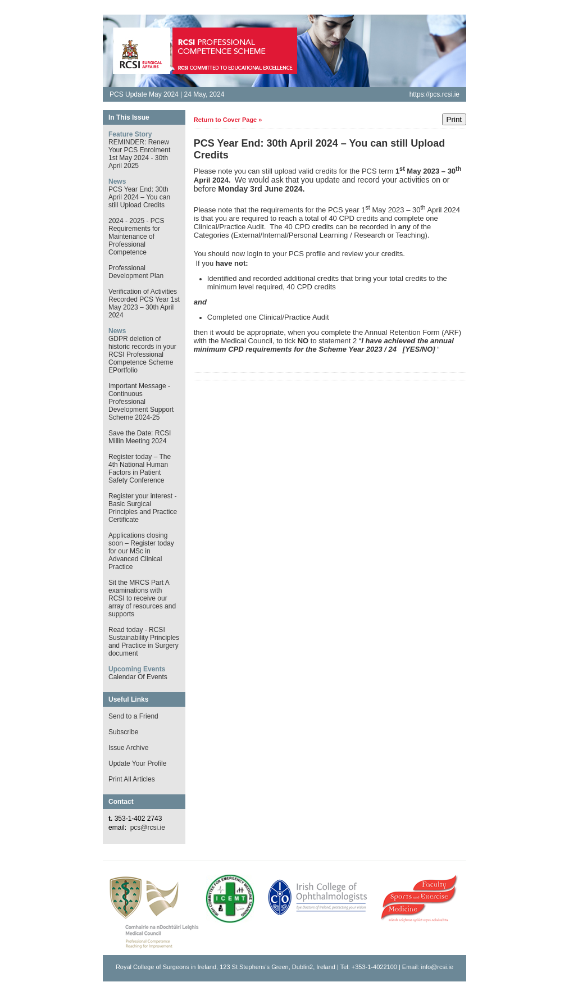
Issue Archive (128, 748)
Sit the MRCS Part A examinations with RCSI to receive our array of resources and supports (142, 598)
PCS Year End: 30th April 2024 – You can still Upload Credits (139, 197)
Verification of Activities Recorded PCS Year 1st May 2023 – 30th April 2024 (144, 303)
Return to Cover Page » (228, 119)
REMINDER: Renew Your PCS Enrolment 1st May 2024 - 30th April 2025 (139, 154)
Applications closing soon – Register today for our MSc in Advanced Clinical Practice (141, 551)
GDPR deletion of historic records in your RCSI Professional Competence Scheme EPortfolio (142, 354)
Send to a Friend (133, 716)
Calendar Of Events (137, 677)
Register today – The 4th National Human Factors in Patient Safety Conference (139, 468)
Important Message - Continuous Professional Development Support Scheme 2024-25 (141, 401)
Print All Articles (131, 779)
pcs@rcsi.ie (147, 827)
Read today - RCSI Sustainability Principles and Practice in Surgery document (143, 641)
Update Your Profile (137, 763)
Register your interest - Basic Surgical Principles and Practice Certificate (142, 508)
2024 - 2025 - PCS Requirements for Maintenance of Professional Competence (136, 236)
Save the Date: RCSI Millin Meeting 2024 (139, 437)
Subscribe (123, 732)
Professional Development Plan (135, 272)
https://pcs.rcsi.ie (434, 94)
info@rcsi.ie (437, 966)
